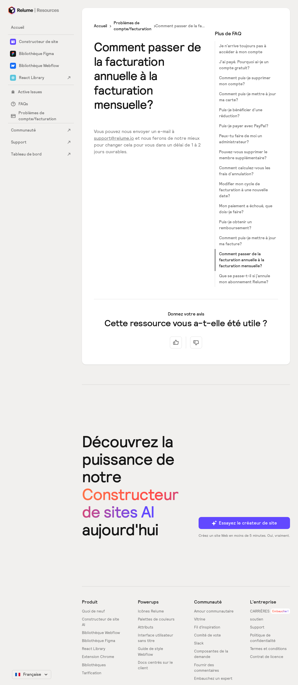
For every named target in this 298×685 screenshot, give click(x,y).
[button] (31, 674)
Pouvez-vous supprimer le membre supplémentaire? (243, 154)
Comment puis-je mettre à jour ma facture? (247, 240)
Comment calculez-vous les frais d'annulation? (244, 170)
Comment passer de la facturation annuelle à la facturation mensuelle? (241, 259)
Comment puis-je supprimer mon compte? (245, 80)
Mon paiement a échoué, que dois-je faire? (245, 208)
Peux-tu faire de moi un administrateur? (240, 138)
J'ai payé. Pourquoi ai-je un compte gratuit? (244, 64)
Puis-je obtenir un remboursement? (235, 224)
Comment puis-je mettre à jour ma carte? (247, 96)
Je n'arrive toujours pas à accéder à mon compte (242, 48)
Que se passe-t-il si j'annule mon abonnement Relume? (244, 278)
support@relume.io (114, 138)
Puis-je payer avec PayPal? (243, 125)
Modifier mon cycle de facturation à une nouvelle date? (243, 189)
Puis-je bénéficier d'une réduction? (240, 112)
